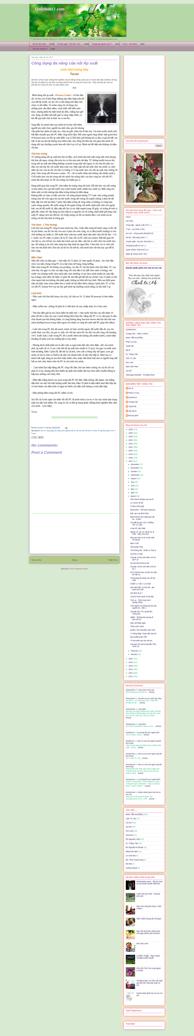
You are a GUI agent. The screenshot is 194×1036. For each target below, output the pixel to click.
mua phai (142, 709)
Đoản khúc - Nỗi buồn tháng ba (142, 510)
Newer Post (36, 560)
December (135, 464)
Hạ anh (129, 371)
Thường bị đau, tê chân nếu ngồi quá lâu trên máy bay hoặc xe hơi (149, 983)
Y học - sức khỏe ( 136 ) (135, 229)
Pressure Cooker (91, 431)
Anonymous (130, 690)
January (134, 654)
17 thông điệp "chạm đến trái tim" (143, 634)
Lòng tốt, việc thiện (137, 528)
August (134, 478)
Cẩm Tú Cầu (131, 358)
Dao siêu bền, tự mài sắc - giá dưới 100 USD (142, 588)
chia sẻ (42, 431)
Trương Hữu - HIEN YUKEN (137, 334)
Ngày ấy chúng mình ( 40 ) (136, 254)
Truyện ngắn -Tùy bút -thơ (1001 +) (140, 241)
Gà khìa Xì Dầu (136, 554)
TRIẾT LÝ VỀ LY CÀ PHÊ (140, 584)
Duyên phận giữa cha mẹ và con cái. (144, 268)
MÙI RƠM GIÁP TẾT (138, 637)
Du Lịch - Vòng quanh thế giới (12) (139, 233)
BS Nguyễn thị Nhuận (134, 847)
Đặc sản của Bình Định (139, 513)
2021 (131, 447)
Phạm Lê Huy (131, 342)
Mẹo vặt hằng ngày (138, 623)
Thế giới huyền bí (40, 49)
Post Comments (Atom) (79, 569)
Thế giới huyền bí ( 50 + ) (136, 246)
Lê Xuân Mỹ (130, 856)
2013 (131, 669)
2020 (131, 451)
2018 (131, 458)
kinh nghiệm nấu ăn (68, 431)
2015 (131, 662)
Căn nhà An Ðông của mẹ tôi (141, 499)
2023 (131, 440)
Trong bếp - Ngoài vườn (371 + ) (139, 225)
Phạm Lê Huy (133, 393)
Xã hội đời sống (39, 44)
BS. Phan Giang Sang (134, 860)
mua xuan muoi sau (146, 690)
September (135, 475)
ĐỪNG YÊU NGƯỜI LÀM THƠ (142, 630)
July (132, 482)
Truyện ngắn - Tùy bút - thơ (68, 44)
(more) (151, 692)
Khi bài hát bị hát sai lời (139, 563)
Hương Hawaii (131, 868)
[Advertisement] (74, 533)
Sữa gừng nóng (136, 547)
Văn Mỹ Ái (132, 411)
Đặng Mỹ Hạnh (132, 851)
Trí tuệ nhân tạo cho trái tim (141, 641)
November (135, 468)
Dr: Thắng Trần (132, 354)
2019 (131, 454)
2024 (131, 436)
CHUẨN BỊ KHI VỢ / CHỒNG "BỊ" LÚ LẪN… (142, 524)
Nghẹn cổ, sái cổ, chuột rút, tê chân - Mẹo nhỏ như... (142, 533)
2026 (131, 429)
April (133, 493)
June (133, 486)
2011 (131, 676)
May (133, 489)
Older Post (112, 560)
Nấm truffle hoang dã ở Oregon (148, 919)
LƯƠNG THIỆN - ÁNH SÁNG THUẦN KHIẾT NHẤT (148, 957)
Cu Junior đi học (136, 503)
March (133, 496)
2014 (131, 666)
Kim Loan (129, 362)
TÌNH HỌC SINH (137, 626)
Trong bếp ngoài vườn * (102, 44)
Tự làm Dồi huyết (137, 506)
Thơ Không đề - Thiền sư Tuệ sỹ (143, 550)
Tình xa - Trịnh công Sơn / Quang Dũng (140, 601)
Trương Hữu (133, 402)
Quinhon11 (41, 428)
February (134, 651)
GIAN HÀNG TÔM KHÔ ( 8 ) (137, 250)
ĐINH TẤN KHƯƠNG (134, 338)
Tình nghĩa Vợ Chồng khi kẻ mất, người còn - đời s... (143, 607)
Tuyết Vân (130, 346)
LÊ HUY (129, 823)
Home (74, 560)
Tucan (33, 433)
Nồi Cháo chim (142, 944)
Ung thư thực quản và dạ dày (142, 596)
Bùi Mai (129, 864)
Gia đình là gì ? (136, 593)
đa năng (57, 431)
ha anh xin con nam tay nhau (150, 698)
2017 (131, 461)
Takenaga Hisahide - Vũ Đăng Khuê (140, 375)
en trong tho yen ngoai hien (149, 732)
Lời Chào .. (130, 221)
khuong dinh (133, 415)
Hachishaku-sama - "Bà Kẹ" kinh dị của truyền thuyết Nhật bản (149, 882)
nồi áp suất (80, 431)
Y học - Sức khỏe (130, 44)
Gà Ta (130, 388)
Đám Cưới (134, 543)
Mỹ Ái (128, 350)
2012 (131, 673)
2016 (131, 659)
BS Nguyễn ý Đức (133, 839)
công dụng (50, 431)
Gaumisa (129, 835)
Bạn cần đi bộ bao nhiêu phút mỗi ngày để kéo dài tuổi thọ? (148, 932)
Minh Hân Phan (132, 367)
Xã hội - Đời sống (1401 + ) (137, 237)
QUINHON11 (131, 330)
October (134, 471)
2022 (131, 444)
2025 (131, 433)
